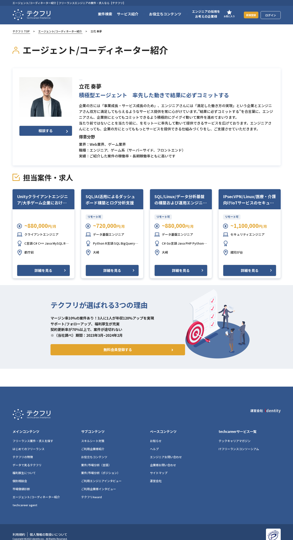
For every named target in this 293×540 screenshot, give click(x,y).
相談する (53, 130)
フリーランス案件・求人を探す (33, 433)
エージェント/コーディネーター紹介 (60, 31)
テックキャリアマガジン (235, 433)
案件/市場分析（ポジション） (100, 465)
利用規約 (19, 526)
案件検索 (99, 14)
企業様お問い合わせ (163, 457)
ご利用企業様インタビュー (98, 481)
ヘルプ (154, 441)
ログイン (270, 15)
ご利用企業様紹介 (92, 441)
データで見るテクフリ (27, 457)
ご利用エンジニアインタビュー (101, 473)
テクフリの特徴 (23, 449)
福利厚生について (24, 465)
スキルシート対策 (92, 433)
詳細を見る (43, 270)
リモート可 (94, 216)
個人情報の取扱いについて (48, 526)
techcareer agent (25, 497)
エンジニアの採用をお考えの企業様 (200, 14)
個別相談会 (20, 473)
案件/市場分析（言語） (96, 457)
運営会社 (156, 473)
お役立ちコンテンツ (94, 449)
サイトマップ (158, 465)
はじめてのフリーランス (28, 441)
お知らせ (156, 433)
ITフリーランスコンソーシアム (239, 441)
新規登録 (248, 15)
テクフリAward (91, 489)
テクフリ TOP (21, 31)
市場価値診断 (21, 481)
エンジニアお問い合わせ (166, 449)
